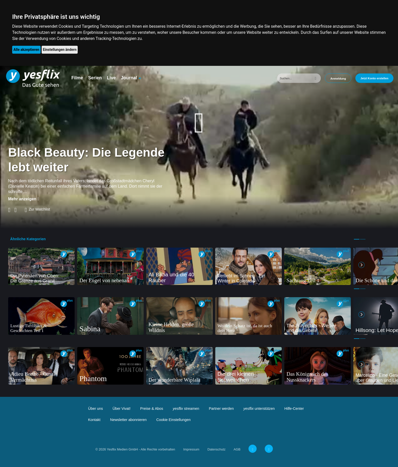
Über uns (95, 408)
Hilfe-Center (294, 408)
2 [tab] (363, 338)
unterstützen (259, 408)
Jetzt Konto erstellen (374, 78)
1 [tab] (356, 338)
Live (111, 77)
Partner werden (221, 408)
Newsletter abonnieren (128, 420)
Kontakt (94, 420)
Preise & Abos (151, 408)
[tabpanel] (41, 266)
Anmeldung (338, 78)
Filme (77, 77)
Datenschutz (216, 449)
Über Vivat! (121, 408)
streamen (186, 408)
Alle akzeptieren (26, 50)
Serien (95, 77)
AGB (237, 449)
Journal (129, 77)
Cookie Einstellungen (173, 420)
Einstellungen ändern (60, 50)
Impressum (191, 449)
